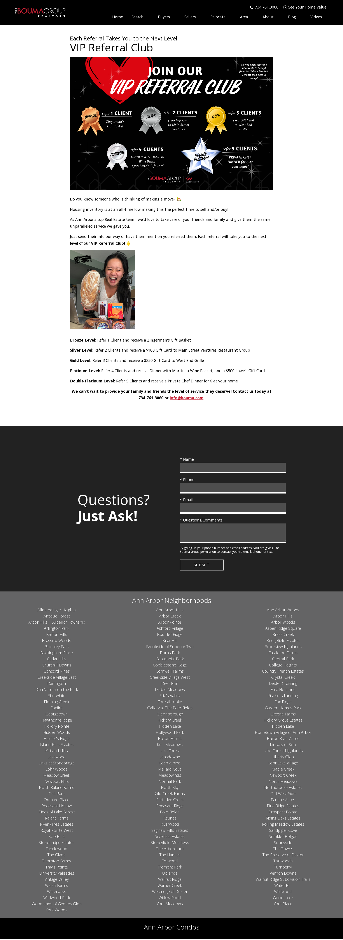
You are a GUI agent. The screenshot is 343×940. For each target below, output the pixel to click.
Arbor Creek (170, 617)
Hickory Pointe (56, 727)
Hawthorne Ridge (56, 721)
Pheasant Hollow (56, 806)
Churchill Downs (56, 666)
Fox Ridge (283, 702)
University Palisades (56, 874)
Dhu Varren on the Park (56, 690)
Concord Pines (57, 672)
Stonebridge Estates (56, 843)
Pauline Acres (283, 800)
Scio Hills (57, 837)
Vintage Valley (57, 880)
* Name (187, 459)
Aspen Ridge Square (283, 629)
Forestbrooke (170, 702)
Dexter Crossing (283, 684)
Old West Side (283, 794)
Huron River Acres (283, 739)
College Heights (283, 666)
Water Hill (283, 886)
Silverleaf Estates (170, 837)
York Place (283, 904)
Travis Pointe (57, 868)
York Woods (56, 911)
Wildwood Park (56, 898)
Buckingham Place (56, 653)
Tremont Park (170, 868)
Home (117, 17)
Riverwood (170, 825)
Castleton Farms (283, 653)
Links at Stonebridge (56, 764)
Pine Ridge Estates (283, 806)
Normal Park (170, 782)
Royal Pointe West (56, 831)
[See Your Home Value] (304, 7)
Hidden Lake (170, 727)
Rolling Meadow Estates (283, 825)
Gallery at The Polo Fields (169, 709)
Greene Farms (283, 715)
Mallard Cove (170, 770)
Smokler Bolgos (283, 837)
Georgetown (57, 715)
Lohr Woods (57, 770)
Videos (316, 17)
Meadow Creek (56, 776)
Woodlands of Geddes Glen (57, 904)
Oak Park (57, 794)
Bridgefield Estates (282, 641)
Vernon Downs (283, 874)
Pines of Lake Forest (57, 813)
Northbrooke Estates (283, 788)
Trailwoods (283, 862)
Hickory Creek (170, 721)
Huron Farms (170, 739)
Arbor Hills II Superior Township (56, 623)
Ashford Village (170, 629)
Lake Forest (169, 751)
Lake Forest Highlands (283, 751)
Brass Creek (283, 635)
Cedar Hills (56, 660)
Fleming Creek (56, 702)
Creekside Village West (170, 678)
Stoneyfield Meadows (170, 843)
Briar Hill (169, 641)
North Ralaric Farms (56, 788)
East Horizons (283, 690)
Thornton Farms (56, 862)
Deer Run (169, 684)
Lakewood (56, 757)
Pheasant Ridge (170, 806)
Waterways (56, 892)
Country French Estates (283, 672)
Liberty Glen (283, 757)
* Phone (187, 479)
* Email (186, 499)
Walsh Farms (56, 886)
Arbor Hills (282, 617)
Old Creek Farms (170, 794)
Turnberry (283, 868)
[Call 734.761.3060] (263, 7)
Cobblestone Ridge (170, 666)
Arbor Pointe (169, 623)
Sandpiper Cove (283, 831)
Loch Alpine (169, 764)
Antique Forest (57, 617)
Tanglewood (56, 849)
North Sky (169, 788)
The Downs (283, 849)
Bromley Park (57, 647)
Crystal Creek (283, 678)
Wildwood (283, 892)
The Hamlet (169, 855)
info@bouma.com (186, 397)
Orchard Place (56, 800)
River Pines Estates (56, 825)
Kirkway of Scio (283, 745)
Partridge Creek (170, 800)
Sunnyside (283, 843)
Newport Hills (56, 782)
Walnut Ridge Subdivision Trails (283, 880)
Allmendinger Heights (56, 611)
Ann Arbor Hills (170, 611)
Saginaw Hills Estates (169, 831)
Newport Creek (283, 776)
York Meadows (170, 904)
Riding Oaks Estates (283, 819)
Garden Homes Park (283, 709)
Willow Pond (170, 898)
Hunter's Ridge (57, 739)
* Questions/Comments (201, 520)
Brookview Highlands (283, 647)
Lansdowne (169, 757)
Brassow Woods (56, 641)
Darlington (56, 684)
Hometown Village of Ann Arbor (283, 733)
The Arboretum (170, 849)
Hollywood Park (170, 733)
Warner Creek (170, 886)
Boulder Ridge (169, 635)
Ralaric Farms (56, 819)
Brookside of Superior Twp (170, 647)
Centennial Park (170, 660)
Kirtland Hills (56, 751)
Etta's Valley (169, 696)
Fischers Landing (283, 696)
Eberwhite (56, 696)
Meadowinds (169, 776)
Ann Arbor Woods (283, 611)
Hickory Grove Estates (283, 721)
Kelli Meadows (170, 745)
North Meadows (283, 782)
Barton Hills (56, 635)
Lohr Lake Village (283, 764)
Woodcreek (283, 898)
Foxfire (57, 709)
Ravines (170, 819)
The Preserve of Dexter (283, 855)
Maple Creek (283, 770)
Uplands (169, 874)
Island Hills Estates (57, 745)
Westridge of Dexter (169, 892)
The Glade (56, 855)
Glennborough (170, 715)
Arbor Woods (283, 623)
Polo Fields (170, 813)
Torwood (170, 862)
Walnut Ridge (170, 880)
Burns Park (170, 653)
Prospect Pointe (283, 813)
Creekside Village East (56, 678)
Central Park (283, 660)
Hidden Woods (56, 733)
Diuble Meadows (170, 690)
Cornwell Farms (170, 672)
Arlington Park (56, 629)
